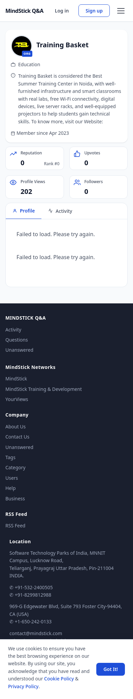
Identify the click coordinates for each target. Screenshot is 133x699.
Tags (10, 457)
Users (11, 478)
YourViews (16, 399)
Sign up (94, 10)
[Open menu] (121, 11)
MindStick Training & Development (43, 389)
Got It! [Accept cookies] (110, 669)
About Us (15, 426)
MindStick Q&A (24, 11)
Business (15, 498)
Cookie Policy (59, 678)
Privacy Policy (23, 686)
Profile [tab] (23, 210)
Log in (62, 10)
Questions (16, 339)
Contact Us (17, 436)
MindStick (16, 378)
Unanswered (19, 350)
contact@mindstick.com (35, 633)
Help (10, 488)
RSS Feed (15, 525)
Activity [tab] (60, 211)
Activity (13, 329)
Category (15, 467)
